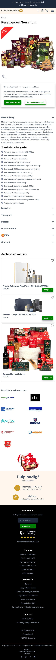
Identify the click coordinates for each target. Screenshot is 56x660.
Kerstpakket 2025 (28, 558)
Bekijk (46, 290)
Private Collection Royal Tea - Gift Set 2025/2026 (25, 286)
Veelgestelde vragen (28, 588)
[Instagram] (21, 657)
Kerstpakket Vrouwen (28, 566)
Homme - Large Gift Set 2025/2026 (19, 314)
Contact (28, 584)
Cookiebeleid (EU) (28, 603)
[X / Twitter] (26, 657)
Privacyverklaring (28, 599)
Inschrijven (26, 526)
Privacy (26, 649)
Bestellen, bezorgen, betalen (28, 592)
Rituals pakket (27, 573)
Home (3, 17)
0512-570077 (27, 619)
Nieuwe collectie (13, 102)
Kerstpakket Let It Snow (14, 374)
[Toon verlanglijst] (39, 10)
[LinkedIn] (34, 657)
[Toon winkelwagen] (47, 10)
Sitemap (27, 654)
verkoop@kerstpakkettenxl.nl (21, 97)
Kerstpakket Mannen (28, 562)
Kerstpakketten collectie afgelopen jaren (28, 607)
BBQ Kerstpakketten (28, 554)
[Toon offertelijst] (43, 10)
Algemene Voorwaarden (28, 595)
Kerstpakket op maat (35, 102)
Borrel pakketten (27, 569)
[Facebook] (30, 657)
